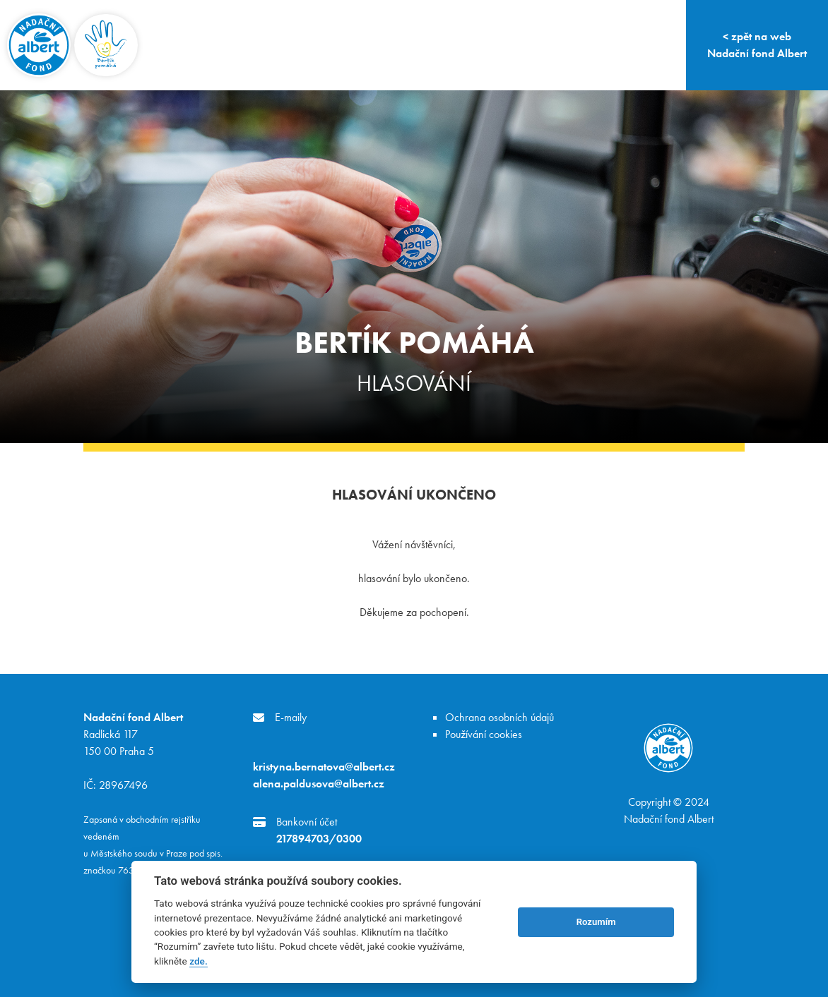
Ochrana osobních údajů (499, 717)
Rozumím (596, 922)
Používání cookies (483, 734)
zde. (198, 961)
